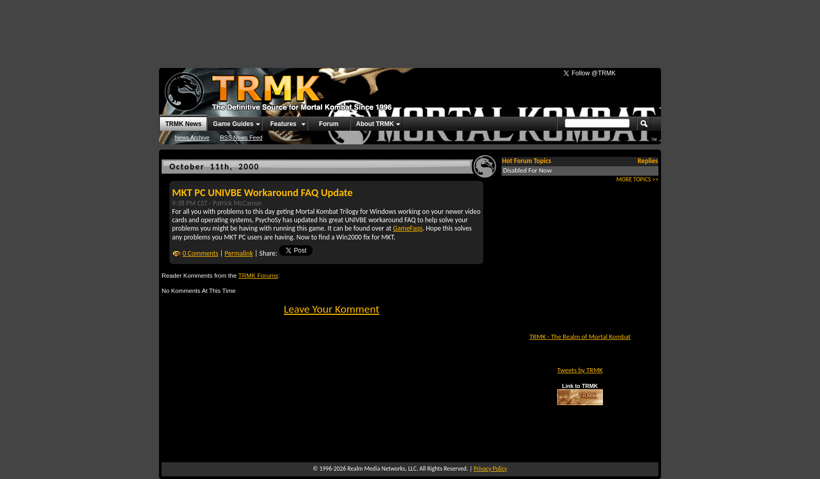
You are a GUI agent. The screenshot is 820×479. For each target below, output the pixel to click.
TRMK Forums (258, 275)
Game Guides (233, 124)
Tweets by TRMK (579, 370)
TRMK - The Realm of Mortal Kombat (579, 336)
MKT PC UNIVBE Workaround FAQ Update (262, 192)
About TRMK (375, 124)
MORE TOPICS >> (637, 179)
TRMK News (183, 124)
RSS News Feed (241, 137)
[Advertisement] (410, 28)
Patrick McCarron (237, 203)
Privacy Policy (490, 468)
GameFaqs (408, 228)
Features (283, 124)
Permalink (239, 253)
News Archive (192, 137)
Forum (328, 124)
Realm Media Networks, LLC (381, 468)
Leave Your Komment (332, 309)
